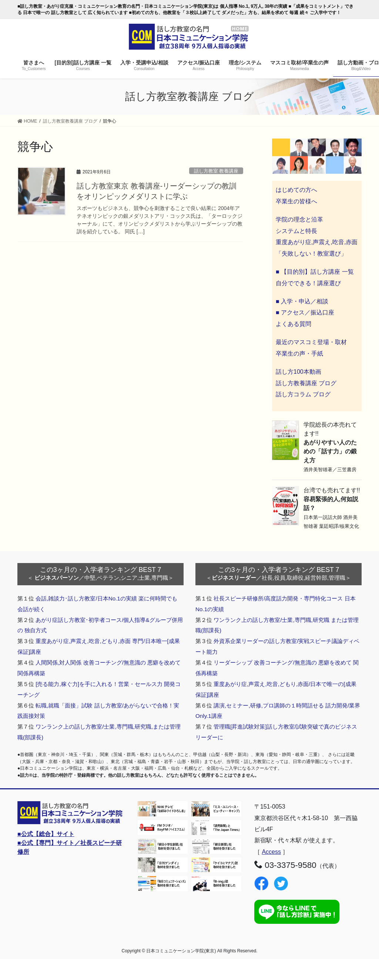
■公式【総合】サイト (45, 834)
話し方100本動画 (298, 372)
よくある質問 (293, 324)
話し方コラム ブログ (303, 394)
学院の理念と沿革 (299, 219)
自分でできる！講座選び (308, 283)
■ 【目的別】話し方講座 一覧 (315, 272)
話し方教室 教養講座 (216, 171)
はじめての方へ (296, 190)
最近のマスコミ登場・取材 (311, 342)
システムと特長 (296, 231)
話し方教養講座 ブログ (306, 383)
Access (271, 852)
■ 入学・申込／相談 (302, 301)
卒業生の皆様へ (296, 201)
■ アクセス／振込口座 (305, 312)
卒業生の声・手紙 (299, 353)
